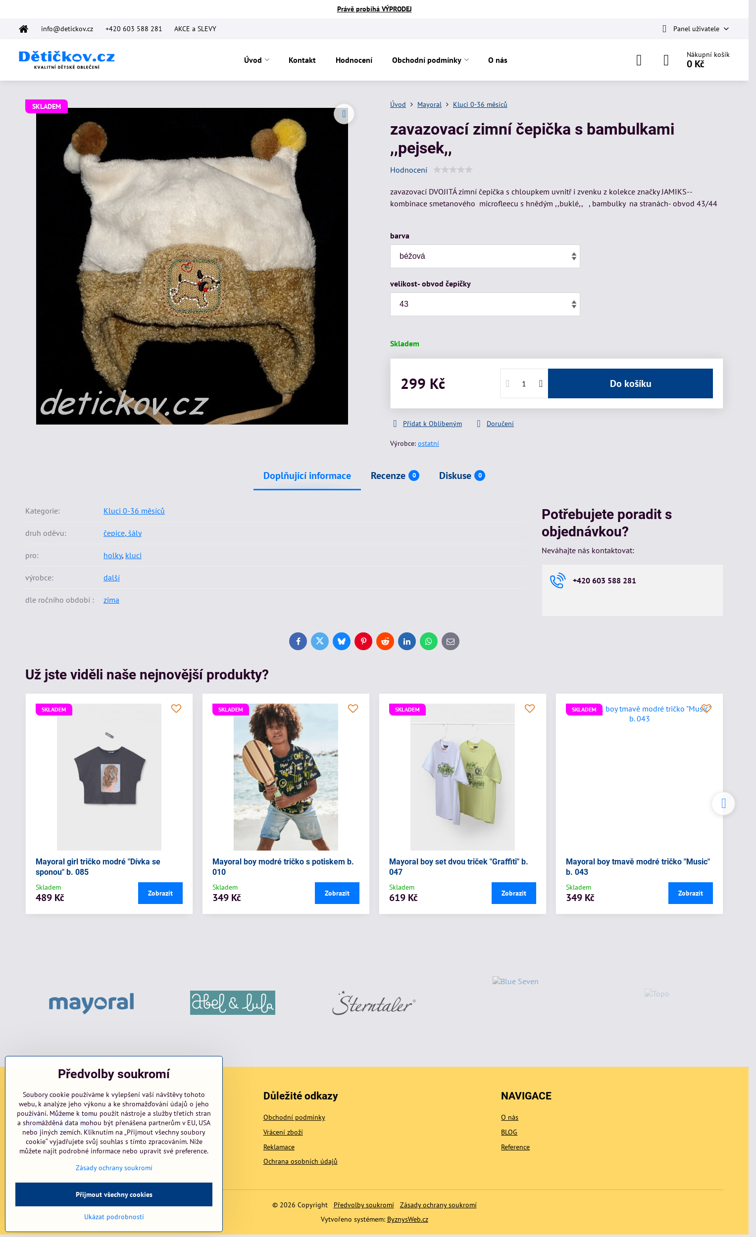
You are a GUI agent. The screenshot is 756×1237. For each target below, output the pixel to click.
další (111, 577)
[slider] (453, 170)
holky (112, 555)
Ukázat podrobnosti (114, 1216)
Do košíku (631, 383)
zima (111, 600)
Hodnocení (408, 170)
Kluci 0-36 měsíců (134, 511)
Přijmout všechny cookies (114, 1194)
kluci (133, 555)
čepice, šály (122, 533)
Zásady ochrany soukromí (438, 1204)
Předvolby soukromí (364, 1204)
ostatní (428, 443)
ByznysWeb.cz (407, 1219)
